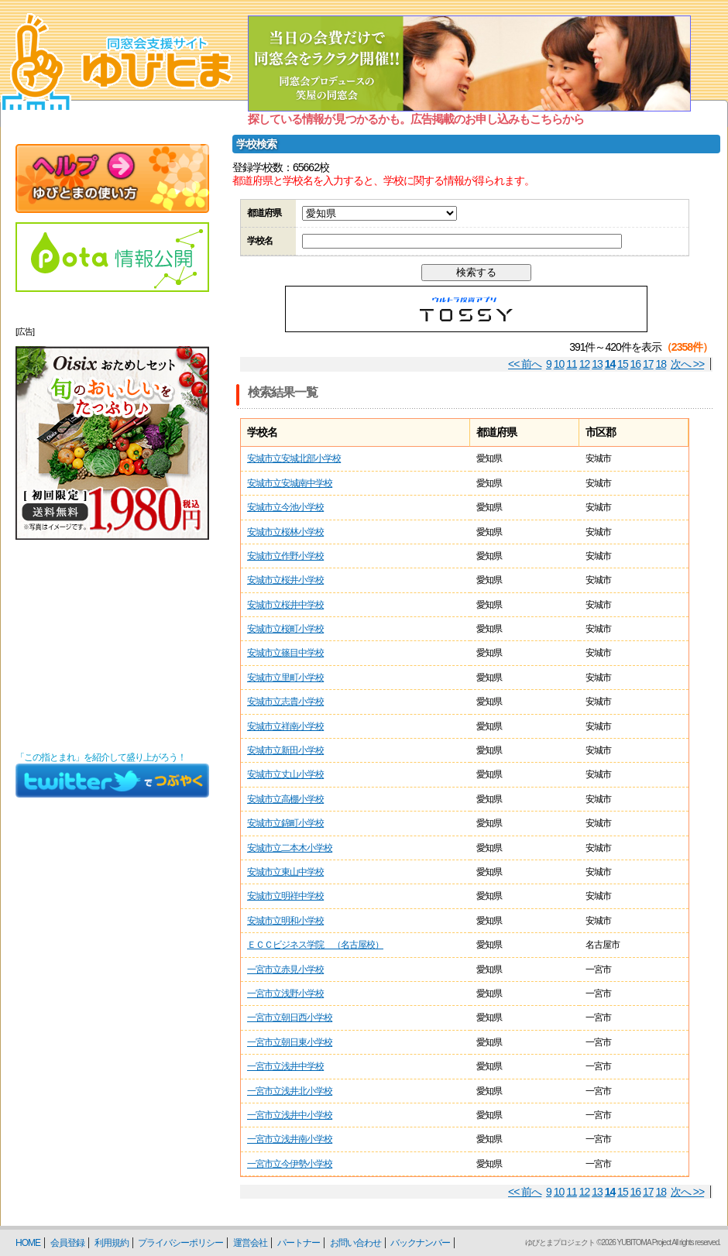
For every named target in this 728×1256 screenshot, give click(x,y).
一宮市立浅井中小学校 (289, 1115)
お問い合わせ (355, 1242)
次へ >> (687, 364)
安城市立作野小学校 (285, 556)
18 (661, 364)
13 (597, 364)
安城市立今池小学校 (285, 507)
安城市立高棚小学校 (285, 799)
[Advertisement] (112, 646)
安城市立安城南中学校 (289, 483)
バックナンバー (420, 1242)
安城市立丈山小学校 (285, 774)
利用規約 (111, 1242)
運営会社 (250, 1242)
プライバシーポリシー (180, 1242)
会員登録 (67, 1242)
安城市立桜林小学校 (285, 532)
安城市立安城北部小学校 (294, 458)
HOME (27, 1242)
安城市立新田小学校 (285, 750)
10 (559, 364)
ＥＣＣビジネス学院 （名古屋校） (315, 944)
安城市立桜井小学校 (285, 580)
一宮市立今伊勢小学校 (289, 1163)
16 (635, 364)
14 (610, 364)
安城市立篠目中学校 (285, 652)
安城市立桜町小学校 (285, 628)
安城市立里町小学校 (285, 677)
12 (584, 364)
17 (648, 364)
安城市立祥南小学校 (285, 726)
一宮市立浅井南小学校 (289, 1139)
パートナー (298, 1242)
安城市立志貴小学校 (285, 701)
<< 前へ (524, 364)
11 (571, 364)
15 (622, 364)
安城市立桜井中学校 (285, 604)
